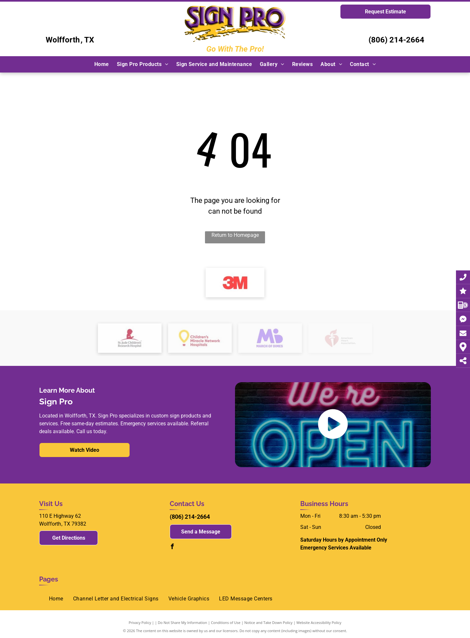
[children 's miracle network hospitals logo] (200, 338)
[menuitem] (101, 64)
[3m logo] (235, 282)
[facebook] (172, 547)
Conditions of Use (226, 622)
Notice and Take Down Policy (268, 622)
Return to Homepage (235, 235)
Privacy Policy (140, 622)
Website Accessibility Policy (318, 622)
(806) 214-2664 (396, 39)
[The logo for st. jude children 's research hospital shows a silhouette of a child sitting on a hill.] (130, 338)
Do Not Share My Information (182, 622)
